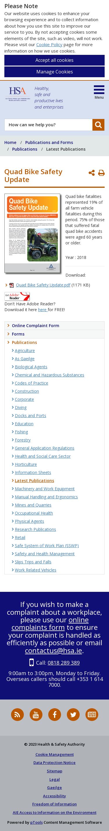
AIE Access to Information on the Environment (55, 812)
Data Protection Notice (54, 762)
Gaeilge (54, 787)
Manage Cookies (54, 72)
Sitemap (54, 771)
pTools (36, 822)
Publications (24, 149)
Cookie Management (54, 754)
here (43, 309)
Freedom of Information (54, 804)
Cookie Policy (49, 44)
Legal (54, 779)
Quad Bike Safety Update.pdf (43, 285)
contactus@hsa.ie (53, 650)
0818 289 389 (64, 662)
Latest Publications (65, 149)
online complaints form (50, 623)
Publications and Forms (49, 142)
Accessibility (54, 795)
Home (10, 142)
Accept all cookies (54, 60)
